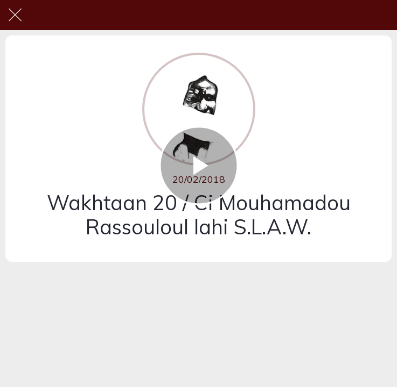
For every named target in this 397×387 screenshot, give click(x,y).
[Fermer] (15, 15)
